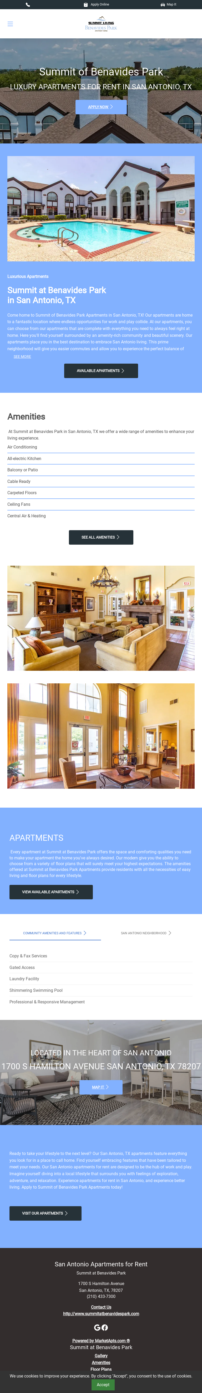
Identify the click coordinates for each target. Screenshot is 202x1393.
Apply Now (101, 106)
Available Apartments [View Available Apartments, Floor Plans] (101, 370)
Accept (103, 1384)
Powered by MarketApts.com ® (101, 1340)
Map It (168, 4)
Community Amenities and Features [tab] (55, 933)
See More (22, 356)
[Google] (98, 1327)
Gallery (101, 1355)
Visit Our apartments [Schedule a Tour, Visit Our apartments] (45, 1213)
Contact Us (101, 1307)
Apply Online (96, 4)
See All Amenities (101, 537)
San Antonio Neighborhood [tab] (147, 933)
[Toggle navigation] (10, 24)
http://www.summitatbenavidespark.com (101, 1313)
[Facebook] (105, 1327)
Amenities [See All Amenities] (101, 1362)
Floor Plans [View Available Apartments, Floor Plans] (101, 1369)
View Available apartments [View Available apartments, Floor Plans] (51, 892)
